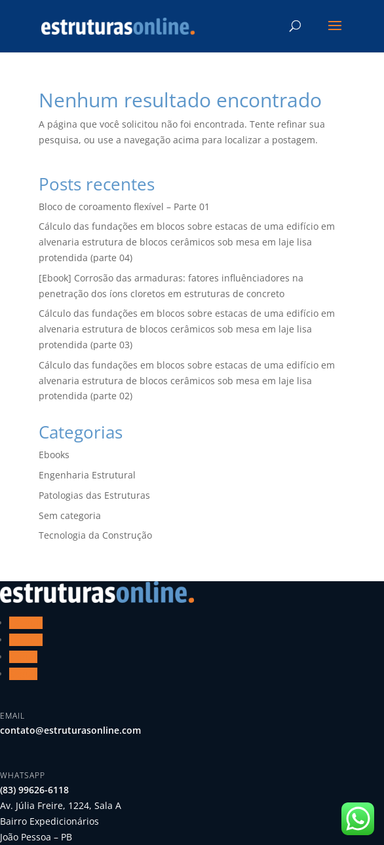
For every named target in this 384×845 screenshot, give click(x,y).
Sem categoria (70, 515)
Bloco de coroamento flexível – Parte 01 (124, 206)
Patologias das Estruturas (94, 495)
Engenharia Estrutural (87, 475)
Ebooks (54, 454)
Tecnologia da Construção (95, 535)
